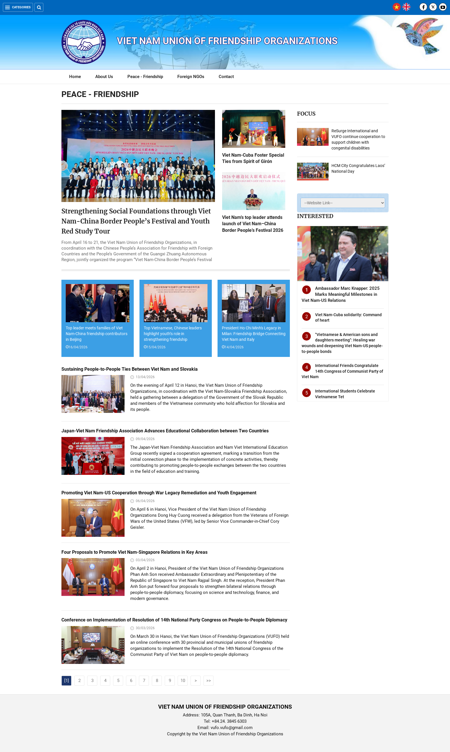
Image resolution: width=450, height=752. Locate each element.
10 (183, 680)
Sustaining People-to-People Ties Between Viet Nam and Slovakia (129, 369)
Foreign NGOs (190, 76)
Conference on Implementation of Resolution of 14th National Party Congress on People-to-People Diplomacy (174, 620)
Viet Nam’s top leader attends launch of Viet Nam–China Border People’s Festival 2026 (252, 224)
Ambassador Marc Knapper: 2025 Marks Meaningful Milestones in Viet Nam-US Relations (341, 294)
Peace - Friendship (145, 76)
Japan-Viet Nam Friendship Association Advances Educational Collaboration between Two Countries (165, 431)
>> (208, 680)
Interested (315, 216)
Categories (18, 7)
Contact (226, 76)
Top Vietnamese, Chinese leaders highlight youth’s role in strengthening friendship (173, 334)
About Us (104, 76)
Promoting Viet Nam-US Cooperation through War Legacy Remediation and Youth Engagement (158, 492)
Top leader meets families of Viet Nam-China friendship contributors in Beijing (96, 334)
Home (75, 76)
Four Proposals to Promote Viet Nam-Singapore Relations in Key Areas (134, 552)
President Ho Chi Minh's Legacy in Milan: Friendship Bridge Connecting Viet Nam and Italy (254, 334)
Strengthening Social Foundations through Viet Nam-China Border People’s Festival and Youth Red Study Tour (136, 221)
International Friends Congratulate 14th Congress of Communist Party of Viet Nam (342, 371)
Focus (306, 113)
